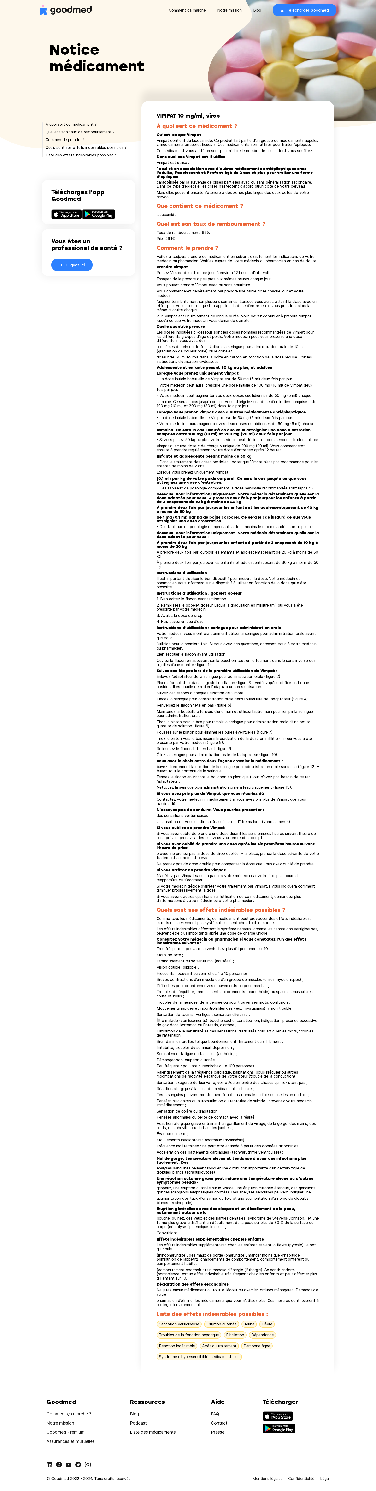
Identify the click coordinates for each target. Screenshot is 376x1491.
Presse (217, 1432)
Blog (257, 10)
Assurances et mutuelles (71, 1441)
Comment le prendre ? (65, 140)
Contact (219, 1422)
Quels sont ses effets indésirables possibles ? (86, 147)
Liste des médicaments (153, 1432)
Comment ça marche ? (69, 1413)
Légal (324, 1478)
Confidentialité (301, 1478)
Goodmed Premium (66, 1432)
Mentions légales (267, 1478)
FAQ (215, 1413)
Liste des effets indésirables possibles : (81, 155)
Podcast (138, 1422)
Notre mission (229, 10)
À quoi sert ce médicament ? (71, 124)
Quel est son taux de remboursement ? (80, 132)
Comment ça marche (187, 10)
